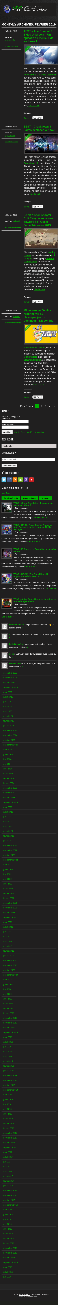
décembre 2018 (10, 1075)
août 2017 (7, 1152)
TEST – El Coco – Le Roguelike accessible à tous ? (34, 550)
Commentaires (29, 498)
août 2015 (7, 1267)
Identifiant (6, 418)
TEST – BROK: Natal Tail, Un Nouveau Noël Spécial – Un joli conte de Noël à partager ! (32, 527)
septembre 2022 (10, 860)
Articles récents (11, 498)
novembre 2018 (10, 1080)
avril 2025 (7, 711)
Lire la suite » (40, 517)
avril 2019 (7, 1056)
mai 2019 (7, 1051)
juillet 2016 (8, 1214)
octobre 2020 (9, 970)
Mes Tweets (7, 493)
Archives (45, 498)
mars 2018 (8, 1118)
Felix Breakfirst (16, 644)
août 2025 (7, 692)
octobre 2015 (9, 1257)
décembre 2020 (10, 960)
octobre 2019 (9, 1027)
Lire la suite (33, 105)
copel (11, 654)
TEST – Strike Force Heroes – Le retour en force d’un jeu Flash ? (34, 600)
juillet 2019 (8, 1042)
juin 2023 (7, 817)
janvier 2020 (8, 1013)
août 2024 (7, 749)
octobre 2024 (9, 740)
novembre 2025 (10, 678)
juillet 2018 (8, 1099)
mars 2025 (8, 716)
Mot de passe (7, 424)
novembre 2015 (10, 1253)
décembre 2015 (10, 1248)
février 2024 (8, 778)
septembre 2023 (10, 802)
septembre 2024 (10, 745)
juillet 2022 (8, 869)
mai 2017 (7, 1166)
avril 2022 (7, 884)
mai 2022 (7, 879)
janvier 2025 (8, 725)
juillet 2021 (8, 927)
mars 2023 (8, 831)
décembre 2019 (10, 1018)
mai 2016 (7, 1224)
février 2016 (8, 1238)
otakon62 (16, 221)
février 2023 (8, 836)
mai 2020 (7, 994)
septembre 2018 (10, 1090)
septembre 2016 (10, 1205)
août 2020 (7, 979)
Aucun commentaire (13, 227)
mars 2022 (8, 888)
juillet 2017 (8, 1157)
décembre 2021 (10, 903)
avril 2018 (7, 1114)
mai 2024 (7, 764)
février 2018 (8, 1123)
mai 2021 (7, 936)
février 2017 (8, 1181)
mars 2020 (8, 1003)
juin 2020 (7, 989)
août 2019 (7, 1037)
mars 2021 (8, 946)
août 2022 (7, 864)
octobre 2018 (9, 1085)
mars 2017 (8, 1176)
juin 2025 (7, 702)
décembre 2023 (10, 788)
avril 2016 (7, 1229)
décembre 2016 (10, 1190)
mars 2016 (8, 1233)
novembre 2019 (10, 1023)
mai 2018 (7, 1109)
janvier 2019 (8, 1071)
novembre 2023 (10, 793)
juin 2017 (7, 1162)
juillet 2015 (8, 1272)
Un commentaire (11, 46)
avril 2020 (7, 999)
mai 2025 (7, 706)
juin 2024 (7, 759)
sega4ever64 (10, 40)
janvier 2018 (8, 1128)
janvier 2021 (8, 956)
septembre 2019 (10, 1032)
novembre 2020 (10, 965)
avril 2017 (7, 1171)
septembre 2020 (10, 975)
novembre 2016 (10, 1195)
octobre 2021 (9, 912)
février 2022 (8, 893)
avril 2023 (7, 826)
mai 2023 (7, 821)
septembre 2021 (10, 917)
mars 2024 (8, 773)
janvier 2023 (8, 840)
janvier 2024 (8, 783)
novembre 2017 (10, 1138)
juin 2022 (7, 874)
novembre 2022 (10, 850)
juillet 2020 (8, 984)
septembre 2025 (10, 687)
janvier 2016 (8, 1243)
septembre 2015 (10, 1262)
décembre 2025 (10, 673)
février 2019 (8, 1066)
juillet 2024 (8, 754)
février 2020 (8, 1008)
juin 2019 (7, 1047)
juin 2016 (7, 1219)
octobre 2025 (9, 682)
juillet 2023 (8, 812)
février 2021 (8, 951)
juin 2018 (7, 1104)
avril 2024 (7, 769)
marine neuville (16, 625)
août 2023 (7, 807)
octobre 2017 (9, 1142)
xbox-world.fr (24, 1294)
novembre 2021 (10, 908)
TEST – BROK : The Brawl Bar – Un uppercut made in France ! (31, 575)
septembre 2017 (10, 1147)
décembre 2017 (10, 1133)
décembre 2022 (10, 845)
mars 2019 (8, 1061)
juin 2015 (7, 1277)
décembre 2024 (10, 730)
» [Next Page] (54, 406)
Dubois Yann (15, 663)
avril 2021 (7, 941)
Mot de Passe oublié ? (24, 432)
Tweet (26, 118)
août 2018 (7, 1095)
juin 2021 (7, 932)
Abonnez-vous (9, 465)
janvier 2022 (8, 898)
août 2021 (7, 922)
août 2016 (7, 1210)
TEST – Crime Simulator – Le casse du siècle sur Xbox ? (32, 504)
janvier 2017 (8, 1186)
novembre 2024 (10, 735)
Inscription (39, 432)
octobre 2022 (9, 855)
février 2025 (8, 721)
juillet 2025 (8, 697)
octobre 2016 (9, 1200)
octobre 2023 (9, 797)
